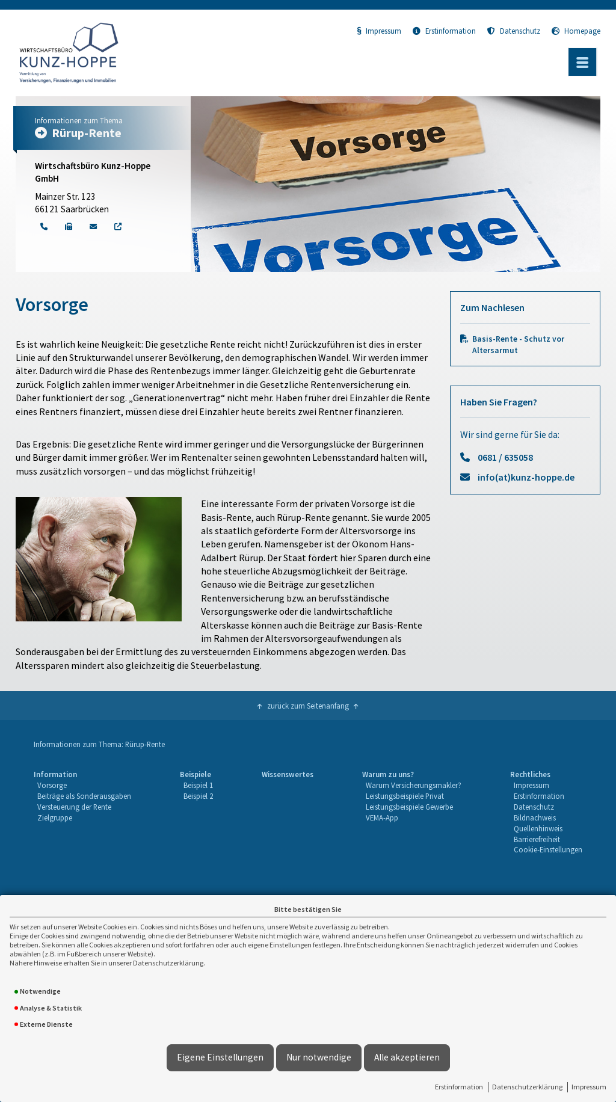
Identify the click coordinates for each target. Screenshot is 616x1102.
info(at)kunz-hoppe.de (526, 477)
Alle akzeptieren (407, 1057)
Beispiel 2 (198, 796)
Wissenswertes (287, 774)
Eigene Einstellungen (220, 1057)
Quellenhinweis (538, 828)
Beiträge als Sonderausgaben (84, 796)
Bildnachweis (535, 817)
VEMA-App (382, 817)
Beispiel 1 (198, 785)
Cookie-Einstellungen (548, 849)
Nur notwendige (318, 1057)
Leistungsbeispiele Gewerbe (409, 806)
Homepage (576, 30)
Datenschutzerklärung (527, 1086)
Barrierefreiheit (537, 839)
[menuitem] (82, 812)
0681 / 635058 (505, 457)
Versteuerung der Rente (74, 806)
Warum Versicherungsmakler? (413, 785)
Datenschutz (513, 30)
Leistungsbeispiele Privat (405, 796)
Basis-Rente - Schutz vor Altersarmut (518, 345)
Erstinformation (459, 1086)
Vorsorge (52, 785)
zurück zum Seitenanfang (308, 705)
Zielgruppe (54, 817)
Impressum (588, 1086)
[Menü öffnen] (582, 62)
